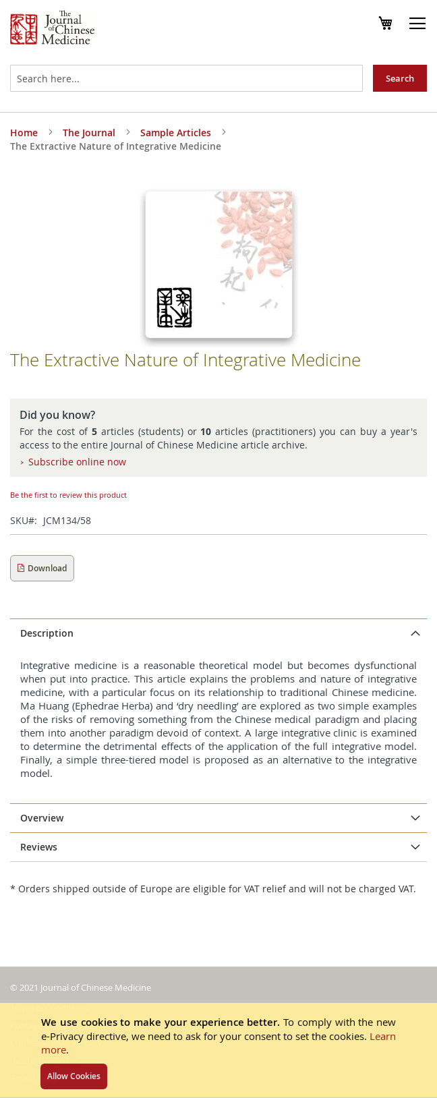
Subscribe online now (77, 461)
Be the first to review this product (68, 495)
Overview (41, 817)
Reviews (38, 846)
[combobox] (186, 78)
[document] (218, 1050)
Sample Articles (175, 132)
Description (47, 633)
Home (24, 132)
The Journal (89, 132)
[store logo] (52, 29)
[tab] (218, 633)
